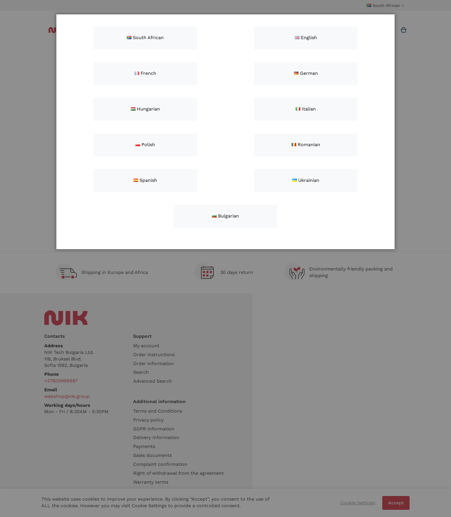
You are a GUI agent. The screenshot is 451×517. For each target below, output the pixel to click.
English (306, 37)
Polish (145, 144)
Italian (306, 109)
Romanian (306, 144)
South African (145, 37)
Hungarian (145, 109)
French (145, 73)
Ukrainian (305, 180)
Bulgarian (225, 216)
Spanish (145, 180)
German (306, 73)
